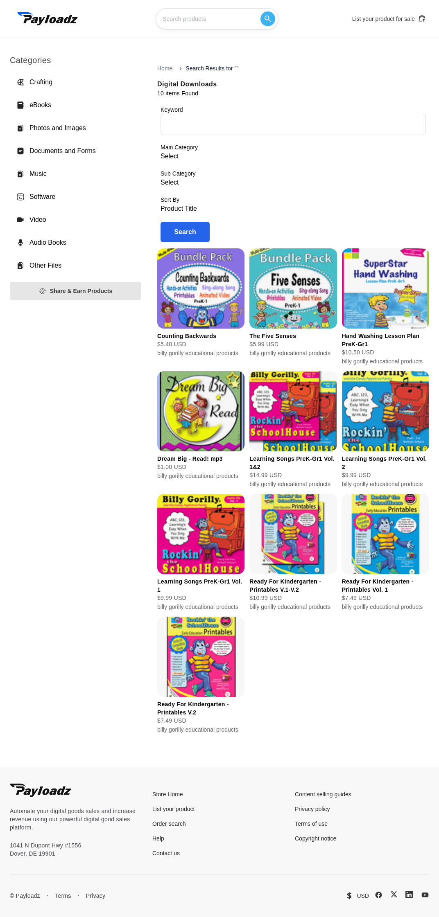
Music (31, 174)
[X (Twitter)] (394, 894)
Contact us (166, 853)
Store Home (167, 794)
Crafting (34, 82)
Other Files (38, 265)
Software (35, 197)
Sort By (170, 199)
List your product (173, 809)
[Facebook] (378, 895)
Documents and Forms (56, 151)
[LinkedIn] (409, 894)
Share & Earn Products (75, 291)
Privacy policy (312, 809)
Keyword (172, 109)
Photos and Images (51, 128)
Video (31, 220)
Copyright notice (315, 838)
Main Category (179, 147)
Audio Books (41, 243)
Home (164, 68)
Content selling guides (323, 794)
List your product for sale (389, 18)
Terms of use (311, 823)
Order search (169, 823)
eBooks (33, 105)
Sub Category (178, 173)
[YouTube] (425, 895)
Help (158, 838)
